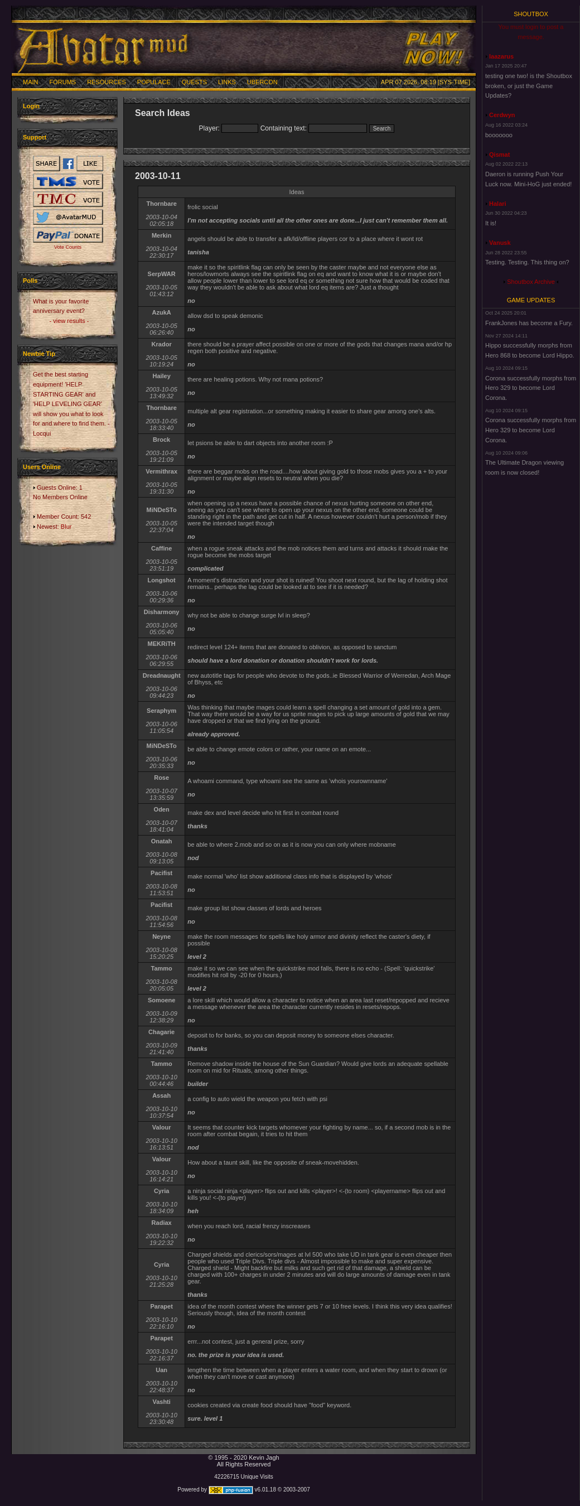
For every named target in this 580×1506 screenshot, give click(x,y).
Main (30, 82)
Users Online (42, 467)
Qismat (499, 154)
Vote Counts (67, 247)
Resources (106, 82)
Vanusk (500, 242)
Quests (194, 82)
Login (31, 106)
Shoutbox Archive (531, 281)
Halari (497, 203)
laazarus (501, 56)
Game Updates (531, 300)
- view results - (69, 320)
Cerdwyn (502, 115)
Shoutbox (531, 14)
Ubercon (262, 82)
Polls (30, 280)
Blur (66, 526)
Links (227, 82)
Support (34, 137)
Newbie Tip (39, 353)
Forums (63, 82)
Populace (154, 82)
